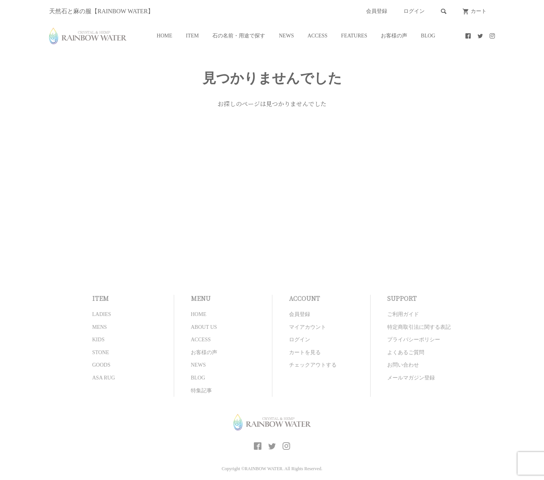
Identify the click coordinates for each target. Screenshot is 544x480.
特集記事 (201, 390)
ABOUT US (204, 327)
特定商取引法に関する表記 (419, 327)
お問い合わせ (403, 365)
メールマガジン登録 (411, 378)
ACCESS (318, 36)
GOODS (101, 365)
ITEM (192, 36)
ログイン (414, 11)
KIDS (98, 339)
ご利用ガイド (403, 314)
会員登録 (376, 11)
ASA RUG (103, 378)
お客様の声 (394, 36)
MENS (99, 327)
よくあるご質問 (405, 352)
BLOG (428, 36)
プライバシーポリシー (413, 339)
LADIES (101, 314)
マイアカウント (307, 327)
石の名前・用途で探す (238, 36)
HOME (164, 36)
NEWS (286, 36)
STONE (100, 352)
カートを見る (305, 352)
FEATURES (354, 36)
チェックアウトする (313, 365)
